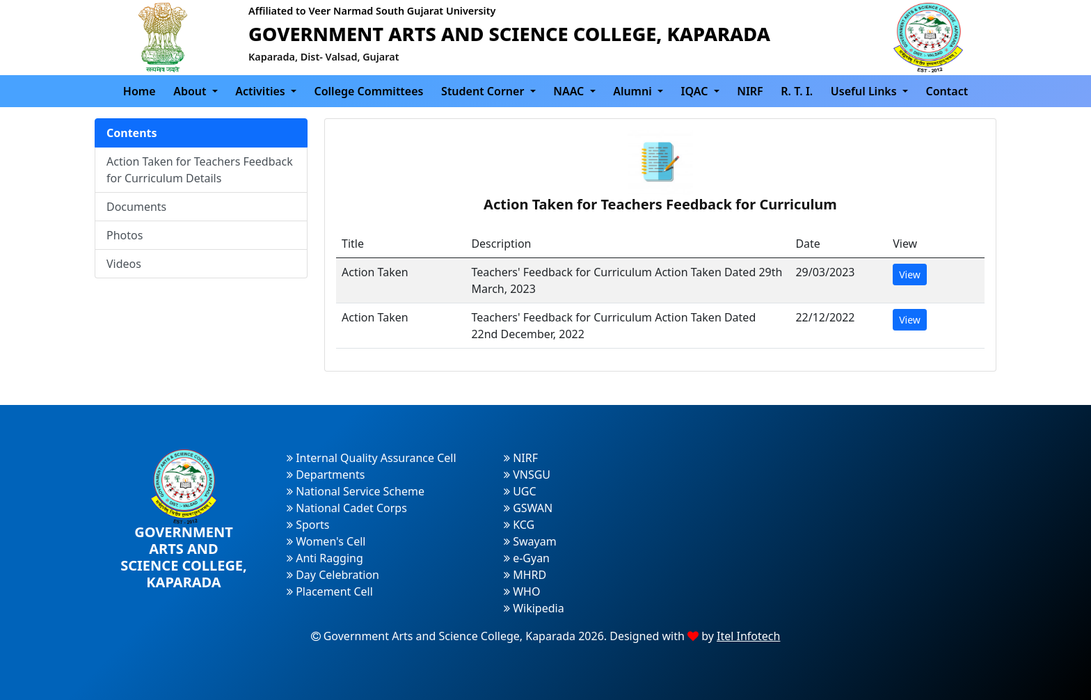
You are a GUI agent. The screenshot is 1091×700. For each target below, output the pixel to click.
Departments (326, 474)
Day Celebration (333, 574)
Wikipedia (534, 608)
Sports (308, 524)
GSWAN (528, 508)
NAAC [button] (570, 91)
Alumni (634, 91)
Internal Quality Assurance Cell (371, 458)
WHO (522, 591)
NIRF (750, 91)
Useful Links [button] (865, 91)
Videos (123, 263)
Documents (136, 206)
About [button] (191, 91)
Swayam (530, 541)
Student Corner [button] (484, 91)
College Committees (369, 91)
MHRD (525, 574)
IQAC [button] (696, 91)
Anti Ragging (325, 558)
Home (139, 91)
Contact (946, 91)
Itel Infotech (748, 636)
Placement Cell (330, 591)
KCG (519, 524)
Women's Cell (326, 541)
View (910, 274)
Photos (124, 235)
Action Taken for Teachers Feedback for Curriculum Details (199, 170)
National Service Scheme (355, 491)
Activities (261, 91)
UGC (520, 491)
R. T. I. (797, 91)
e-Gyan (527, 558)
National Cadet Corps (347, 508)
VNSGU (527, 474)
